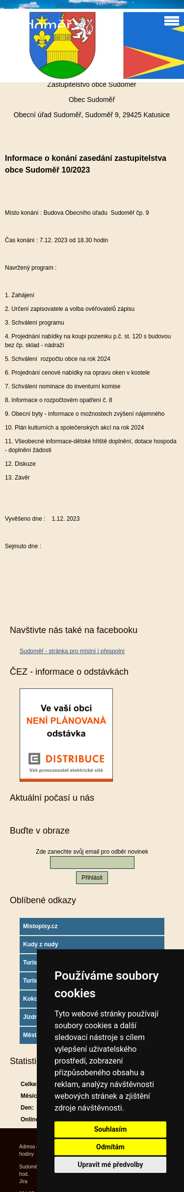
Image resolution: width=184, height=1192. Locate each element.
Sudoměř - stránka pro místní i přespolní (72, 651)
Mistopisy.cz (40, 926)
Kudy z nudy (40, 944)
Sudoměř (38, 26)
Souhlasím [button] (110, 1129)
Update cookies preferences (92, 4)
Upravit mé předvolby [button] (110, 1164)
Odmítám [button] (110, 1147)
